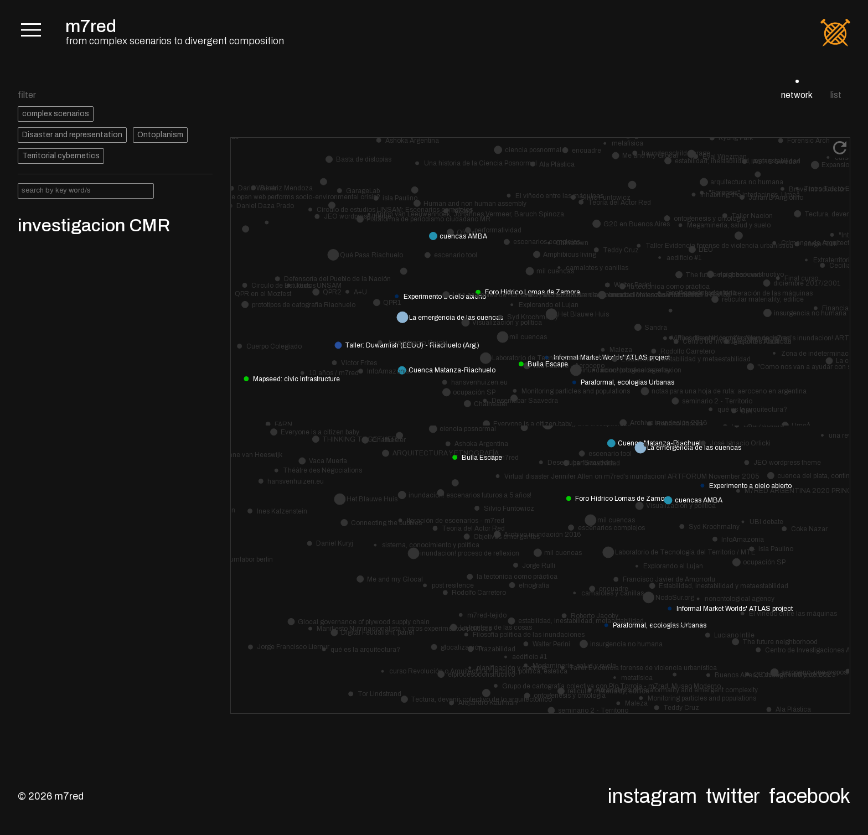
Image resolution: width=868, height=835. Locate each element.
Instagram (652, 796)
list (835, 95)
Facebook (809, 796)
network (797, 95)
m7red (90, 26)
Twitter (733, 796)
